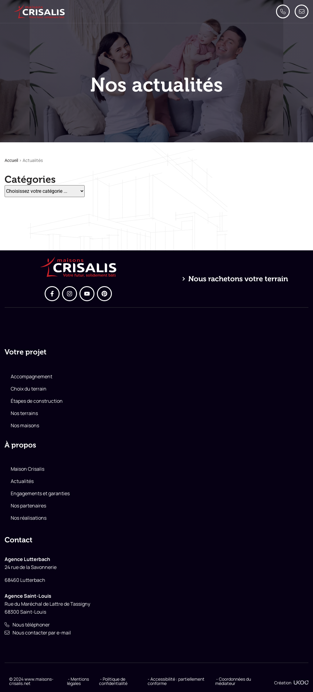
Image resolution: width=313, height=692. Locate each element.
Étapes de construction (37, 401)
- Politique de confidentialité (113, 681)
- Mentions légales (78, 681)
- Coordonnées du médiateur (233, 681)
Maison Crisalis (27, 469)
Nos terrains (24, 413)
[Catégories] (45, 191)
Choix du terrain (28, 388)
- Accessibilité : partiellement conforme (176, 681)
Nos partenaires (28, 505)
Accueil (11, 160)
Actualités (22, 481)
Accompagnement (31, 376)
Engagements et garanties (40, 493)
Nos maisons (25, 425)
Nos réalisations (28, 517)
